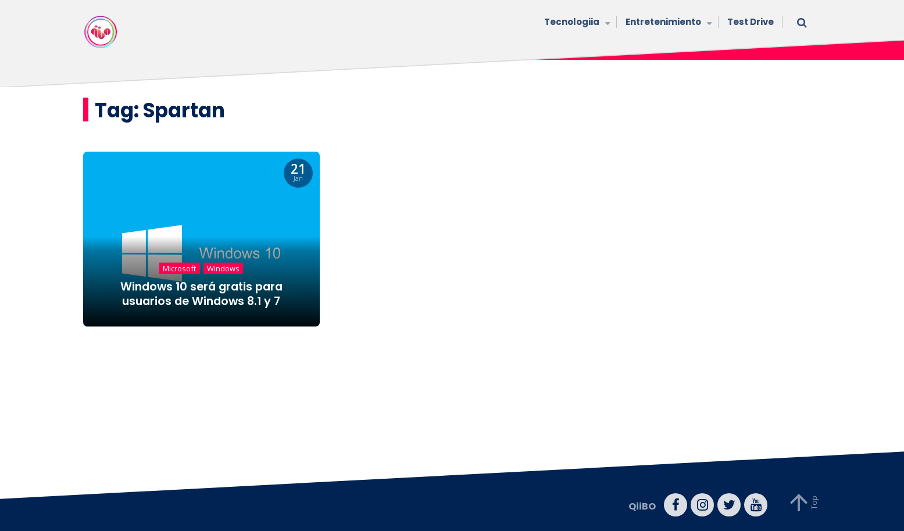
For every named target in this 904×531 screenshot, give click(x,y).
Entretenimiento (668, 23)
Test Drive (750, 22)
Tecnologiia (576, 23)
